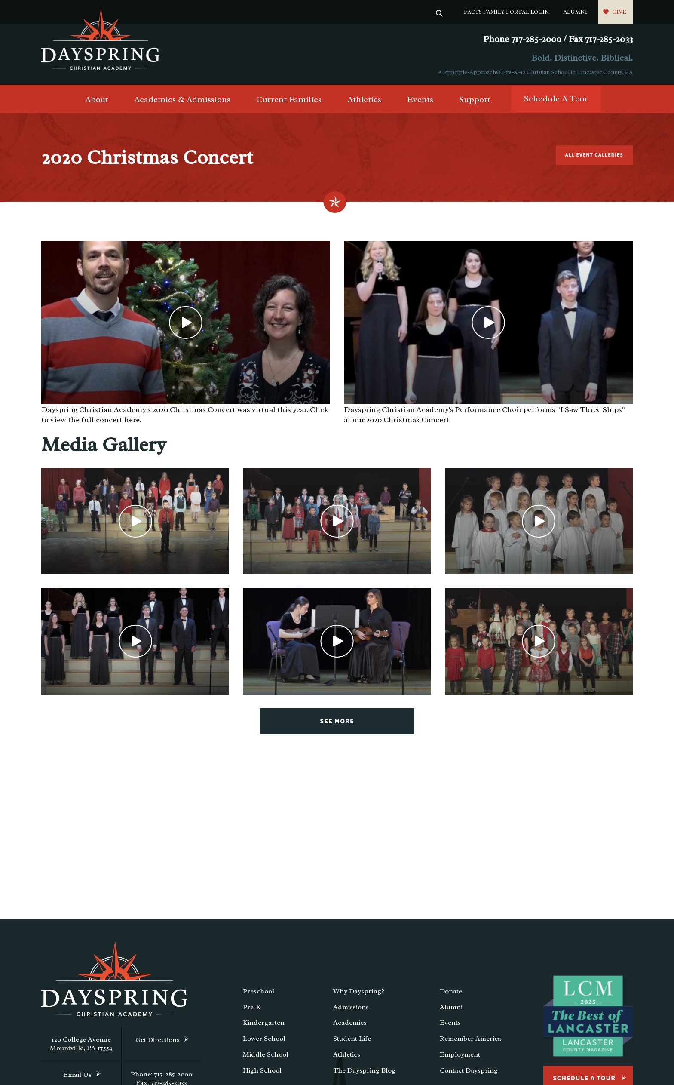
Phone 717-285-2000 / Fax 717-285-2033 (558, 39)
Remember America (470, 1038)
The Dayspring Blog (364, 1070)
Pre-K (510, 72)
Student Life (352, 1038)
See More (337, 721)
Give (619, 11)
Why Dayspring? (358, 991)
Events (420, 99)
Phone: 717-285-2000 (161, 1074)
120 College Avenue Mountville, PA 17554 (81, 1043)
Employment (460, 1054)
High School (262, 1070)
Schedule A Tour (556, 98)
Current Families (289, 99)
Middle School (265, 1054)
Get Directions (157, 1040)
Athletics (364, 99)
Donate (451, 991)
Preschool (258, 991)
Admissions (351, 1007)
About (96, 99)
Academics (350, 1022)
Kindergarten (264, 1022)
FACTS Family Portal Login (506, 11)
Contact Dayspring (469, 1070)
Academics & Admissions (182, 99)
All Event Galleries (594, 155)
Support (474, 99)
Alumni (575, 11)
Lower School (264, 1038)
